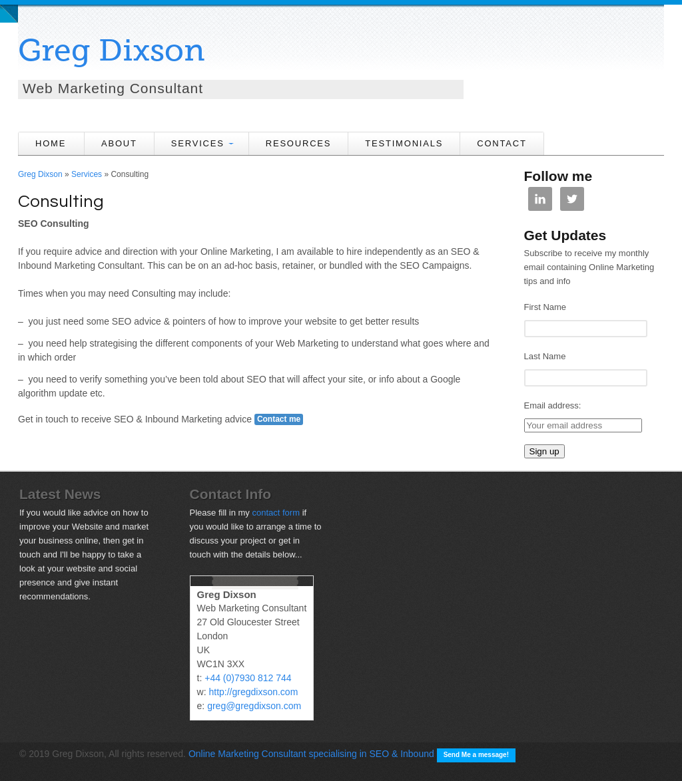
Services (86, 174)
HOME (50, 143)
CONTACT (501, 143)
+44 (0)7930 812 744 (247, 678)
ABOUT (119, 143)
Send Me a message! (476, 754)
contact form (276, 513)
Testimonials (404, 143)
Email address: (552, 405)
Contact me (278, 419)
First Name (545, 307)
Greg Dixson (111, 50)
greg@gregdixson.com (254, 706)
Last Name (545, 356)
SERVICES (197, 143)
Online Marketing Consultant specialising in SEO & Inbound (311, 753)
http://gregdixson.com (253, 692)
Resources (299, 143)
